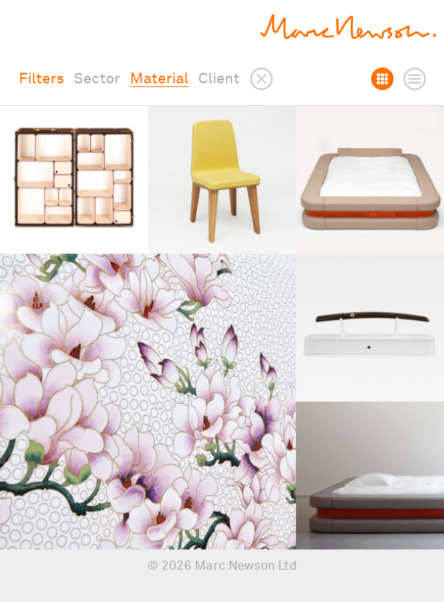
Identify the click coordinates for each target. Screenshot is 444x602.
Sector (97, 78)
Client (219, 78)
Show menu (28, 27)
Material (159, 78)
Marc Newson (348, 26)
